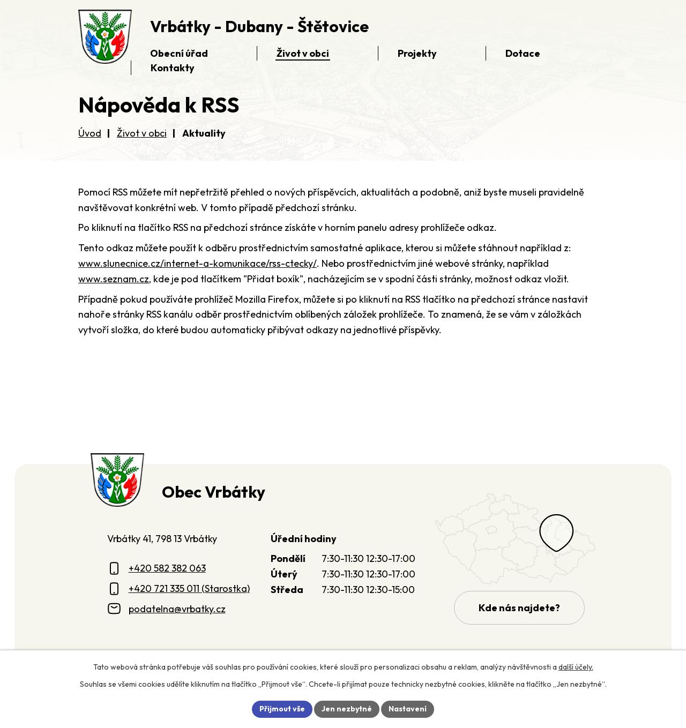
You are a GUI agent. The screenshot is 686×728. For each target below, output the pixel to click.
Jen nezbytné (347, 709)
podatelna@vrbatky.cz (177, 609)
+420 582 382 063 (167, 568)
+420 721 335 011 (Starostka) (189, 588)
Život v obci (142, 133)
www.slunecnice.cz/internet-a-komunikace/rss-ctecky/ (197, 263)
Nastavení (408, 709)
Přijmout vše (282, 709)
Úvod (89, 133)
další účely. (575, 667)
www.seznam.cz (113, 279)
